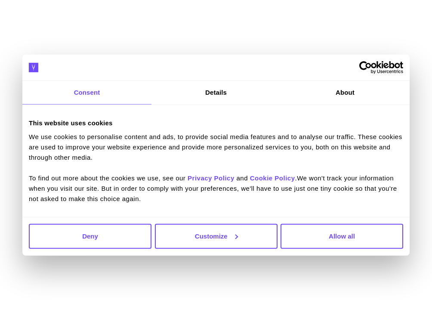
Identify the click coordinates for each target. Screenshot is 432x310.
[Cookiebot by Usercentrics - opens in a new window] (365, 67)
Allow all (342, 235)
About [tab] (345, 92)
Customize (216, 235)
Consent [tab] (87, 92)
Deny (90, 235)
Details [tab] (216, 92)
